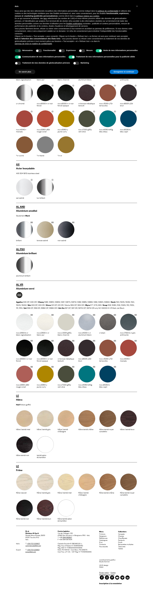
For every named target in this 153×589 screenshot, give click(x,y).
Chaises (121, 536)
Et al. (101, 542)
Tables (120, 548)
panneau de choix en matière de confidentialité (33, 44)
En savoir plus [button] (25, 72)
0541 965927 (67, 537)
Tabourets (121, 546)
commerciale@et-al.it (33, 545)
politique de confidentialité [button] (108, 11)
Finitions (102, 534)
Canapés (121, 534)
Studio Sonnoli (104, 561)
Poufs (120, 542)
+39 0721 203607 (33, 543)
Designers (102, 536)
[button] (137, 6)
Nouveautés (103, 546)
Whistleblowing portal (107, 574)
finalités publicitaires (74, 24)
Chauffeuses (122, 538)
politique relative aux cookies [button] (87, 16)
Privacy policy (104, 572)
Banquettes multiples (125, 544)
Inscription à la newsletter (110, 583)
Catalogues (103, 540)
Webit (101, 567)
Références (103, 538)
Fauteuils (121, 540)
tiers (45, 18)
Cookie (113, 572)
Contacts (102, 544)
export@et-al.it (30, 551)
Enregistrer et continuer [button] (124, 72)
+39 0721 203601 (33, 549)
